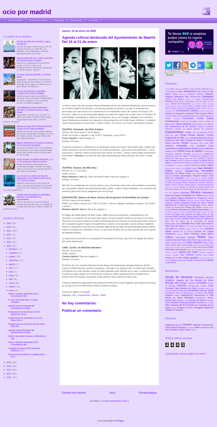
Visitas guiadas (191, 257)
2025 (9, 227)
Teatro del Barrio (207, 250)
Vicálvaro (193, 330)
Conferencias (172, 121)
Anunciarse (76, 20)
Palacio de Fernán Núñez (196, 200)
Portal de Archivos (180, 212)
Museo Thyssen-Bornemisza (202, 185)
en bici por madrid (38, 20)
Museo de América (172, 187)
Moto (194, 173)
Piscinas (175, 210)
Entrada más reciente (74, 392)
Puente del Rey (207, 212)
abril (11, 279)
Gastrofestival (171, 148)
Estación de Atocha (184, 129)
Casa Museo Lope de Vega (196, 101)
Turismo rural (201, 255)
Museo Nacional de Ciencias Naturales (197, 182)
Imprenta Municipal (183, 154)
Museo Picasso (171, 185)
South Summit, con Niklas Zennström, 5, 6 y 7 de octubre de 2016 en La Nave (35, 160)
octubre (12, 257)
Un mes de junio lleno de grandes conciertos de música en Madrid (31, 92)
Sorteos (180, 234)
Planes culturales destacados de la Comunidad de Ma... (23, 295)
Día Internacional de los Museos (181, 126)
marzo (12, 283)
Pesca (211, 207)
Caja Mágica (179, 99)
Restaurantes (170, 224)
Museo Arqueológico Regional (187, 176)
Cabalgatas (207, 96)
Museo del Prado (181, 189)
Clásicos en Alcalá (197, 116)
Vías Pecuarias (204, 258)
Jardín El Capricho (206, 158)
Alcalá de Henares (179, 277)
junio (11, 272)
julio (11, 268)
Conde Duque (205, 118)
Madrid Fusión (192, 168)
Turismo (190, 254)
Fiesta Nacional (173, 143)
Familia (189, 132)
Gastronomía (185, 148)
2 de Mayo (170, 89)
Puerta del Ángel (172, 214)
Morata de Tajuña (175, 298)
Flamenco (170, 146)
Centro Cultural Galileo (173, 106)
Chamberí (197, 325)
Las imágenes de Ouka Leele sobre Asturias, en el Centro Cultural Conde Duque (33, 109)
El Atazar (174, 291)
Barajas (179, 325)
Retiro (178, 224)
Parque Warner (207, 205)
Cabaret (169, 99)
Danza (179, 124)
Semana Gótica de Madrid (195, 229)
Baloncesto (183, 94)
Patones (181, 300)
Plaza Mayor (204, 210)
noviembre (13, 253)
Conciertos (190, 118)
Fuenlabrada (193, 290)
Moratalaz (191, 327)
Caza (193, 104)
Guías (201, 148)
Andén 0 (187, 89)
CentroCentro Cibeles (187, 110)
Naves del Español (173, 195)
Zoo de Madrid (207, 260)
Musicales (186, 193)
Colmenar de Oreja (188, 288)
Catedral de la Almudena (180, 104)
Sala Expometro (192, 226)
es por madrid (15, 20)
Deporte (187, 124)
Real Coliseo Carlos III (203, 216)
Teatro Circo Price (189, 240)
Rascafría (175, 302)
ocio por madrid (27, 11)
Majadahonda (187, 295)
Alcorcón (209, 277)
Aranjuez (170, 280)
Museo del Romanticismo (198, 189)
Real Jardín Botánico (173, 219)
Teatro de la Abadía (178, 249)
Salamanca (205, 327)
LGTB (180, 160)
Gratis (195, 148)
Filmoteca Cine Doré (200, 143)
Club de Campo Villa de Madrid (177, 116)
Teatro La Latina (199, 245)
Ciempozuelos (194, 286)
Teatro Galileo (170, 245)
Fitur (211, 143)
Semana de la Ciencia (183, 231)
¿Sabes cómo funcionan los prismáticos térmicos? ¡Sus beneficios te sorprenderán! (34, 197)
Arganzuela (170, 325)
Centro (187, 324)
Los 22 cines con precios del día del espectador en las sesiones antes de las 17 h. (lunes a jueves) (34, 178)
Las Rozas (208, 293)
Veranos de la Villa (174, 258)
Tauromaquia (182, 237)
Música (95, 295)
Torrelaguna (198, 308)
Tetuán (182, 330)
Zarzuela (197, 260)
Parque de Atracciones (175, 207)
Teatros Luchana (171, 252)
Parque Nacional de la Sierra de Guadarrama (189, 204)
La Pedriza (179, 165)
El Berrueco (182, 291)
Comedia (178, 118)
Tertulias (176, 255)
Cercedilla (201, 283)
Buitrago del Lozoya (176, 283)
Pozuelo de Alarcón (198, 300)
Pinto (187, 300)
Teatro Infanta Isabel (184, 245)
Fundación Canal (205, 146)
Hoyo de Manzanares (185, 293)
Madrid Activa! (170, 168)
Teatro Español (194, 242)
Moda (189, 173)
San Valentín (180, 229)
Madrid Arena (181, 168)
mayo (11, 275)
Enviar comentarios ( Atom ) (116, 401)
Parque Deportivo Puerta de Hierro (190, 203)
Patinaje (206, 207)
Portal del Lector (194, 212)
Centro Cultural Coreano (204, 104)
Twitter (210, 255)
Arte (199, 91)
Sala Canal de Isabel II (175, 226)
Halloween (208, 148)
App (193, 89)
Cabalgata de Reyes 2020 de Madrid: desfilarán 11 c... (24, 349)
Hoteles (168, 151)
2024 (9, 231)
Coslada (201, 288)
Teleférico (203, 252)
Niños (199, 195)
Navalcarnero (202, 298)
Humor (175, 151)
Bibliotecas (179, 97)
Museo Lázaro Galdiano (191, 180)
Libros (210, 165)
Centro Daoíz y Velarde (192, 106)
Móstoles (190, 297)
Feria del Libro (172, 135)
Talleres (170, 237)
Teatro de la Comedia (194, 250)
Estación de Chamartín (203, 129)
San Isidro (170, 229)
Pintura (168, 210)
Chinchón (182, 285)
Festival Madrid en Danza (202, 138)
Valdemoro (208, 308)
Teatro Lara (209, 245)
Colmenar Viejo (172, 288)
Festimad (188, 138)
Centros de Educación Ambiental (179, 113)
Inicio (112, 392)
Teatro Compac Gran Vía (175, 243)
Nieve (193, 195)
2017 (9, 370)
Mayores (180, 171)
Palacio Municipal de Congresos (192, 198)
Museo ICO (177, 180)
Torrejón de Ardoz (185, 308)
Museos (177, 193)
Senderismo (171, 234)
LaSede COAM (190, 165)
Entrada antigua (148, 392)
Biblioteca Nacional (196, 94)
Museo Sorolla (184, 185)
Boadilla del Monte (204, 280)
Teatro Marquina (186, 247)
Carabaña (191, 283)
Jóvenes (174, 160)
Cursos (201, 121)
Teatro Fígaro (208, 243)
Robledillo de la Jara (205, 303)
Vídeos (173, 260)
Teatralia (192, 237)
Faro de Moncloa (200, 132)
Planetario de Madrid (188, 210)
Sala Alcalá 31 (207, 223)
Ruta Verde (196, 223)
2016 (9, 374)
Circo (210, 113)
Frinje (193, 146)
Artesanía (206, 91)
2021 (9, 242)
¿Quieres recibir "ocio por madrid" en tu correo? (185, 354)
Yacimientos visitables (185, 260)
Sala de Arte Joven (205, 226)
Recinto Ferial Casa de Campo (196, 219)
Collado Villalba (207, 286)
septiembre (14, 260)
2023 (9, 235)
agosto (12, 264)
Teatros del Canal (188, 252)
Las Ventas (201, 165)
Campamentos (207, 99)
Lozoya (177, 295)
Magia (201, 168)
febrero (12, 287)
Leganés (169, 295)
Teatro (103, 295)
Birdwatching (196, 97)
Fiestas (185, 143)
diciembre (13, 249)
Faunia (210, 132)
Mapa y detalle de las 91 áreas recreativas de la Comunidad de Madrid (35, 144)
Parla (174, 300)
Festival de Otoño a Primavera (199, 140)
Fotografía (183, 145)
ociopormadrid (170, 262)
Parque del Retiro (194, 207)
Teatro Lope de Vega (173, 247)
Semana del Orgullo (203, 231)
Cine (74, 295)
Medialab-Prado (193, 171)
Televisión (210, 252)
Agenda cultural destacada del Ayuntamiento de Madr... (21, 307)
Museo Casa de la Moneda (196, 178)
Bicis (187, 97)
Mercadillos (207, 171)
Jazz (167, 160)
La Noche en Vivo (198, 163)
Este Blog (59, 20)
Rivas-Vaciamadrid (188, 302)
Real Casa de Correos (183, 216)
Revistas (186, 223)
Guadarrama (170, 293)
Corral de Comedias (189, 121)
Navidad (186, 195)
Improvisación (197, 154)
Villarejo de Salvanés (174, 310)
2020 (9, 246)
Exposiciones (84, 295)
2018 (9, 366)
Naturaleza (207, 192)
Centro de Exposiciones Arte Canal (191, 108)
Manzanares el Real (203, 295)
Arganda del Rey (185, 280)
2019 (9, 362)
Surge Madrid (207, 234)
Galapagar (203, 291)
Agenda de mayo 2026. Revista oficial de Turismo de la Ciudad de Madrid (34, 127)
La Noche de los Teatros (181, 163)
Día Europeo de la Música (202, 124)
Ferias (184, 135)
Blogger (120, 420)
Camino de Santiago (193, 99)
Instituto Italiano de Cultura (189, 158)
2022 (9, 238)
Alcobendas (200, 277)
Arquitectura (190, 91)
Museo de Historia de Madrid (192, 187)
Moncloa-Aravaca (179, 327)
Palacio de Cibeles (177, 200)
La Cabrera (199, 293)
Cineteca (204, 113)
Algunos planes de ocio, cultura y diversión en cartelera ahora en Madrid (35, 59)
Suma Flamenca (192, 234)
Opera (174, 198)
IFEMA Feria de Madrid (190, 151)
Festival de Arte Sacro (175, 140)
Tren (182, 255)
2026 (9, 223)
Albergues (179, 89)
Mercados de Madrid (175, 173)
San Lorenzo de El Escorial (180, 305)
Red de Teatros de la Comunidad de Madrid (192, 221)
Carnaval (169, 101)
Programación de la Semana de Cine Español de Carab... (24, 313)
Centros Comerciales (206, 111)
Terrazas (169, 255)
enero (11, 290)
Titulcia (174, 308)
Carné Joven (179, 101)
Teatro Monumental (200, 247)
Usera (187, 330)
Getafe (210, 290)
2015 (9, 377)
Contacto (93, 20)
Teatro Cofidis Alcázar (205, 240)
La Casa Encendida (191, 160)
